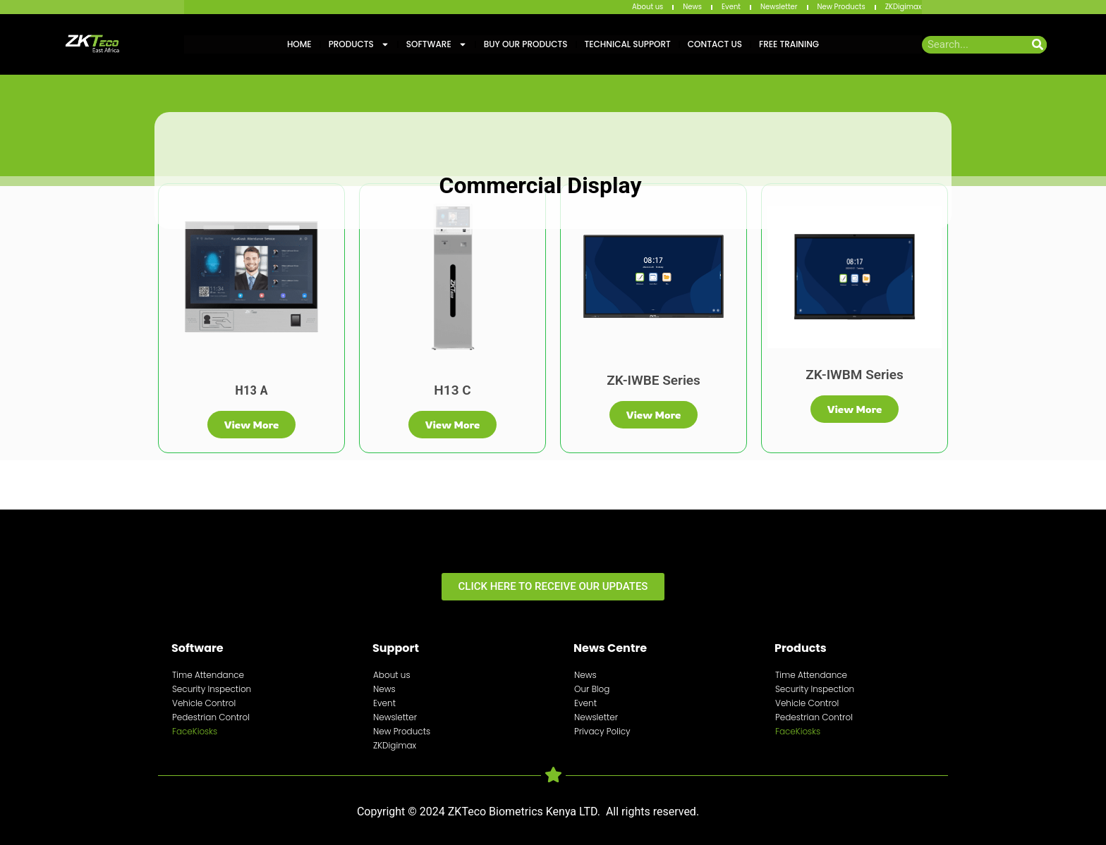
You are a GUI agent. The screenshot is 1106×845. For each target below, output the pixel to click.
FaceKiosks (194, 731)
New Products (841, 6)
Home (299, 44)
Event (731, 6)
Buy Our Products (526, 44)
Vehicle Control (204, 703)
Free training (789, 44)
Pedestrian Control (211, 717)
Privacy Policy (602, 731)
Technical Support (628, 44)
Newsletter (779, 6)
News (692, 6)
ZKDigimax (903, 6)
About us (647, 6)
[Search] (1038, 45)
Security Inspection (211, 689)
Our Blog (591, 689)
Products (359, 44)
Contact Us (715, 44)
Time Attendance (208, 675)
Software (436, 44)
